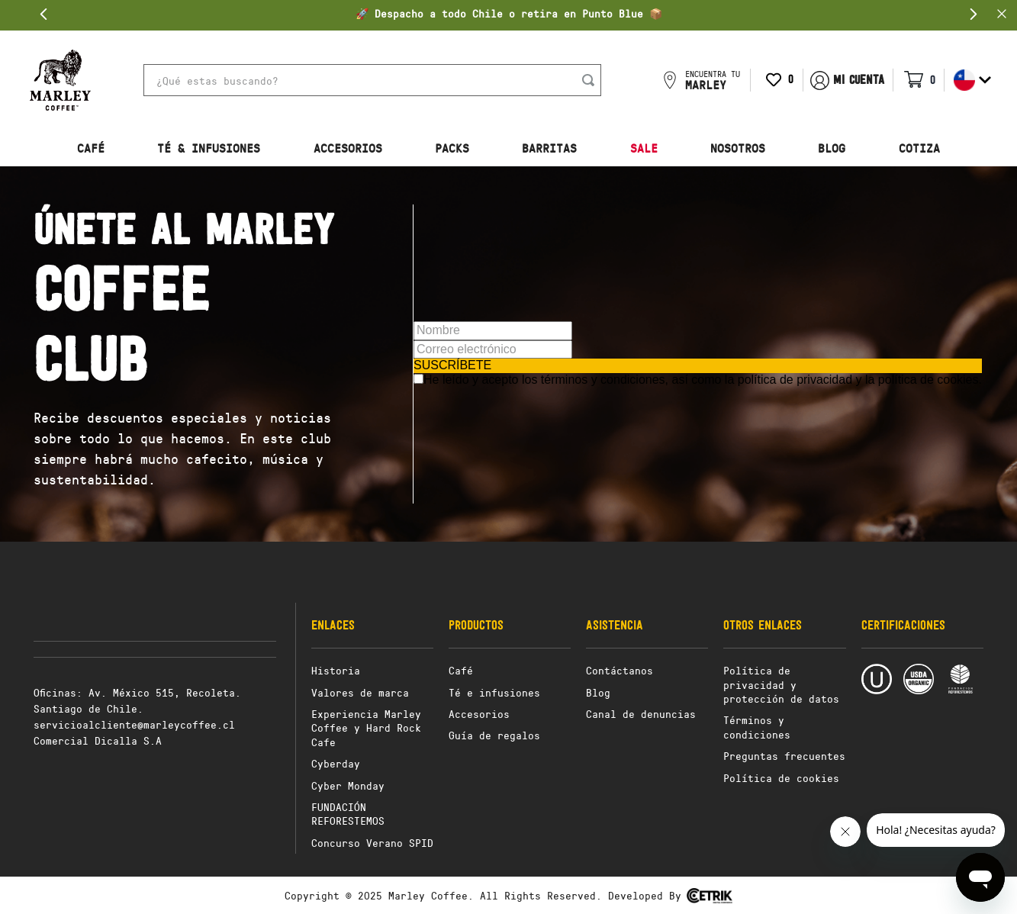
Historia (335, 670)
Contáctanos (619, 670)
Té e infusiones (494, 692)
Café (461, 670)
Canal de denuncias (641, 713)
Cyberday (335, 763)
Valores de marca (360, 692)
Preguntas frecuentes (784, 755)
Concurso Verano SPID (372, 842)
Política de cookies (781, 778)
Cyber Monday (348, 785)
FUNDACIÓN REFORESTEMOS (348, 814)
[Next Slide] (973, 14)
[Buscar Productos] (591, 80)
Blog (598, 692)
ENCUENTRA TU (712, 80)
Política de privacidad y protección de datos (781, 684)
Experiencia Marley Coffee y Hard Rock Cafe (366, 727)
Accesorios (479, 713)
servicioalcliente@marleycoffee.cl (134, 724)
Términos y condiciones (756, 727)
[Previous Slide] (44, 14)
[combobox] (372, 80)
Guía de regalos (494, 735)
